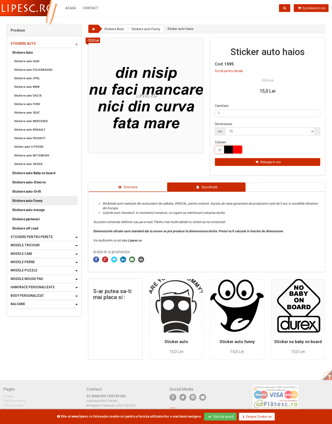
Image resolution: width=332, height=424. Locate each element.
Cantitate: (222, 106)
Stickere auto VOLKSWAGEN (33, 69)
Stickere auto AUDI (26, 61)
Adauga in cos (268, 162)
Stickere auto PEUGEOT (30, 138)
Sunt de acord (221, 416)
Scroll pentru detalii (229, 71)
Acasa (70, 8)
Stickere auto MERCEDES (31, 121)
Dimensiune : (224, 124)
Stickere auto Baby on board (33, 173)
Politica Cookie (14, 407)
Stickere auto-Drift (26, 191)
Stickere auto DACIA (28, 95)
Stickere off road (25, 228)
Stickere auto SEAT (27, 112)
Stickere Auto (22, 52)
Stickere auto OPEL (27, 78)
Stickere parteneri (26, 219)
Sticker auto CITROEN (28, 146)
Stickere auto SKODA (28, 164)
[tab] (128, 187)
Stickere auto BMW (27, 86)
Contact (90, 8)
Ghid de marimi (14, 403)
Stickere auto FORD (27, 104)
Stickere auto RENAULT (29, 129)
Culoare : (221, 142)
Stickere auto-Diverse (29, 182)
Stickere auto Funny (27, 201)
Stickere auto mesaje (28, 210)
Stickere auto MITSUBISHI (31, 155)
